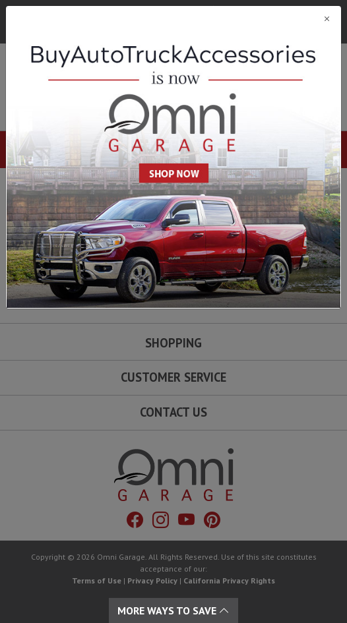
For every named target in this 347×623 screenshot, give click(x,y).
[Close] (173, 18)
